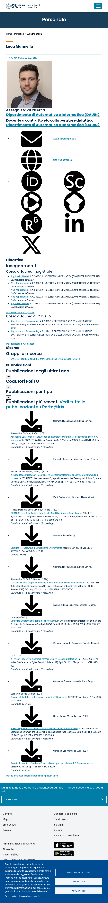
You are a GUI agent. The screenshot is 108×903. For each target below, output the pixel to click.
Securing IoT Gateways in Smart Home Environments (36, 548)
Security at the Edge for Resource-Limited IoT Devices (37, 697)
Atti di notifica (10, 854)
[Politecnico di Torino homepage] (23, 6)
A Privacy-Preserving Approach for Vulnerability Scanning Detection (44, 659)
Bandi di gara (61, 819)
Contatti (7, 813)
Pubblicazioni (18, 365)
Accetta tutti (79, 891)
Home (9, 34)
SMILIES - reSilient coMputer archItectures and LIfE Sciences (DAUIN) (45, 359)
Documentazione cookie (29, 896)
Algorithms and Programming (25, 321)
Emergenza (9, 824)
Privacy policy (11, 896)
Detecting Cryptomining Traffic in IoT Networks (33, 620)
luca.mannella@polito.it (64, 138)
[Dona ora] (54, 799)
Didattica (14, 260)
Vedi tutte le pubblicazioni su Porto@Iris (45, 404)
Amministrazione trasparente (19, 843)
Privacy (7, 830)
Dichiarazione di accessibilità (19, 859)
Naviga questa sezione (54, 58)
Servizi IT (59, 824)
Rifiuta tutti (79, 882)
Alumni (58, 830)
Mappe (6, 819)
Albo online (9, 849)
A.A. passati (20, 312)
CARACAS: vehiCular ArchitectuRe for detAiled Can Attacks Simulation (45, 513)
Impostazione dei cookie (78, 872)
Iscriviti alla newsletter (66, 835)
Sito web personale (62, 160)
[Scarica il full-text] (32, 421)
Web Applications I (20, 283)
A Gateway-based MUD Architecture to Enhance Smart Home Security (44, 728)
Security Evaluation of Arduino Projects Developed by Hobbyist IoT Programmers (50, 763)
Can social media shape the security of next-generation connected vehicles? (48, 582)
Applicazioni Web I (20, 276)
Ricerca (13, 347)
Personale (19, 34)
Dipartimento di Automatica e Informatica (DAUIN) (53, 114)
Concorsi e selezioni (65, 813)
